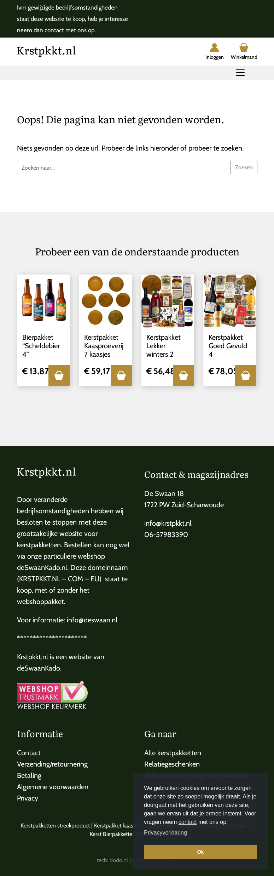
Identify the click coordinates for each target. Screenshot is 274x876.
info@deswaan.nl (92, 620)
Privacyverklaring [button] (165, 833)
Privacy (27, 798)
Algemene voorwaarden (52, 786)
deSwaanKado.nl (42, 567)
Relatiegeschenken (172, 764)
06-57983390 (166, 534)
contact (188, 822)
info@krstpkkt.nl (168, 523)
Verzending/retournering (52, 764)
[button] (59, 375)
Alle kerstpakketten (172, 752)
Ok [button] (200, 852)
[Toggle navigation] (240, 73)
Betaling (29, 775)
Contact (29, 752)
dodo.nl (119, 860)
